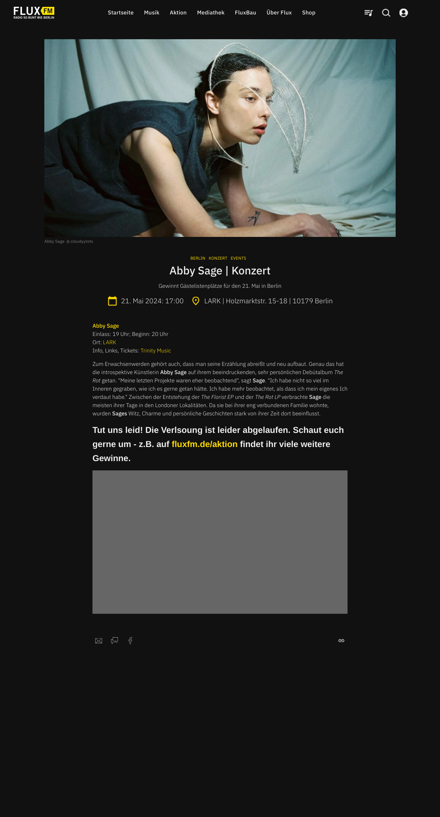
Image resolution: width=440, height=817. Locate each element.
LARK (109, 342)
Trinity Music (156, 350)
